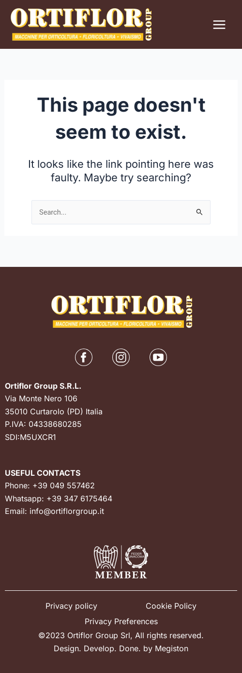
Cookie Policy (171, 606)
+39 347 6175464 (79, 498)
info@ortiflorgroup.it (67, 511)
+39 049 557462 (63, 485)
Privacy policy (71, 606)
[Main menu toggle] (219, 25)
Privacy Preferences (121, 621)
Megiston (171, 648)
